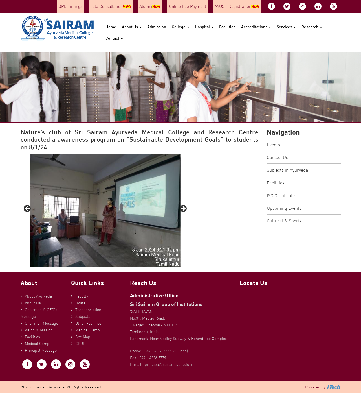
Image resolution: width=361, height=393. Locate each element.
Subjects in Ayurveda (287, 170)
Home (110, 26)
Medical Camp (37, 343)
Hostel (81, 302)
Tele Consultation (111, 6)
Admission (156, 26)
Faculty (81, 296)
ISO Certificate (281, 195)
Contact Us (277, 157)
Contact (114, 38)
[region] (105, 210)
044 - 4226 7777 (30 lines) (166, 350)
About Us (132, 26)
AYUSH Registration (237, 6)
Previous (27, 209)
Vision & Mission (39, 330)
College (180, 26)
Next (183, 209)
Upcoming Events (284, 208)
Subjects (82, 316)
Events (273, 144)
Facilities (227, 26)
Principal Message (41, 350)
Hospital (204, 26)
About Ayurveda (38, 296)
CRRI (79, 343)
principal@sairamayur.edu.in (169, 364)
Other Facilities (88, 323)
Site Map (82, 336)
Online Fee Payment (187, 6)
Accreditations (256, 26)
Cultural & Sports (284, 221)
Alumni (149, 6)
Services (286, 26)
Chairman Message (41, 323)
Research (311, 26)
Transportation (88, 309)
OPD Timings (70, 6)
